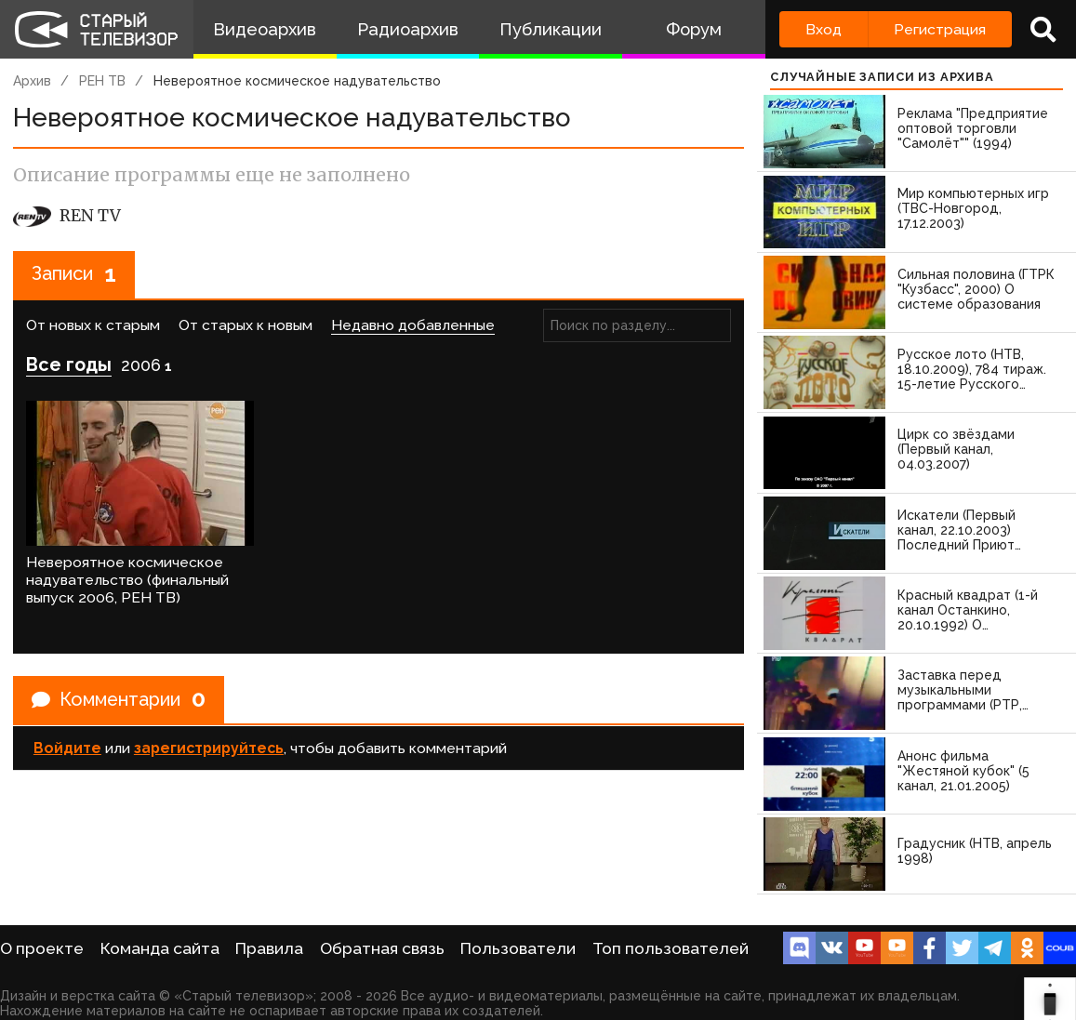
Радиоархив (407, 29)
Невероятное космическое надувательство (297, 80)
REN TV (67, 215)
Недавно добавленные (413, 325)
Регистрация (940, 29)
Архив (32, 80)
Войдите (67, 747)
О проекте (42, 948)
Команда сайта (159, 948)
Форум (694, 29)
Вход (823, 29)
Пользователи (518, 948)
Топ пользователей (670, 948)
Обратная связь (382, 948)
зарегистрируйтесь (209, 747)
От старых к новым (245, 325)
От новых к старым (93, 325)
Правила (269, 948)
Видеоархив (264, 29)
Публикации (550, 29)
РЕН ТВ (102, 80)
